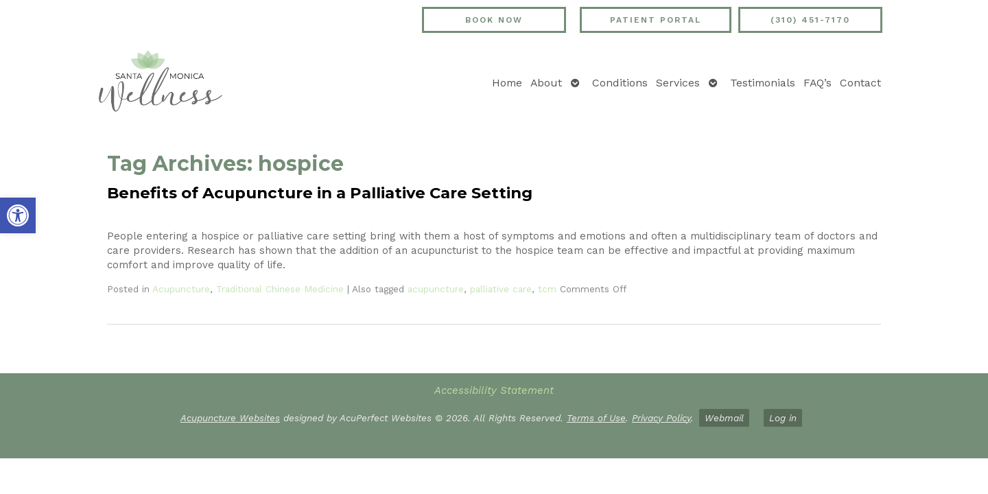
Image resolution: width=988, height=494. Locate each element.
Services (678, 82)
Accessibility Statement (494, 390)
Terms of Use (596, 417)
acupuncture (436, 288)
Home (507, 82)
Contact (860, 82)
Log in (783, 417)
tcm (547, 288)
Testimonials (762, 82)
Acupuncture (181, 288)
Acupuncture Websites (230, 417)
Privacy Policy (661, 417)
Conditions (620, 82)
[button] (18, 215)
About (546, 82)
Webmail (724, 417)
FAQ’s (817, 82)
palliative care (501, 288)
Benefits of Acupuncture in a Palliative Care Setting (319, 192)
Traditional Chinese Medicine (280, 288)
